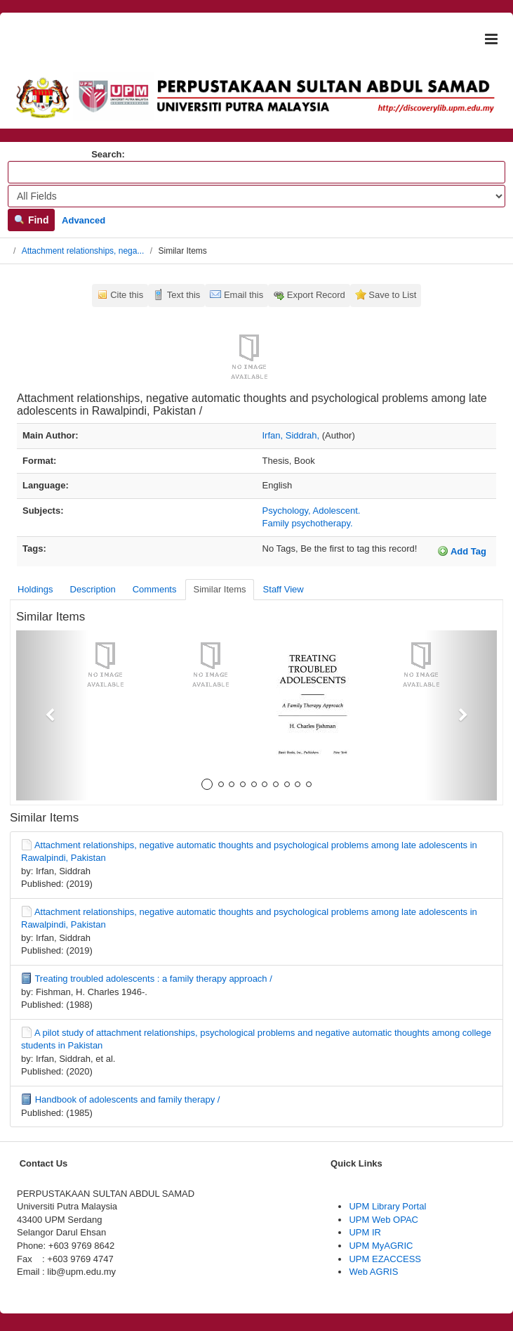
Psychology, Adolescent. (311, 510)
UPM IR (365, 1232)
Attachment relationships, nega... (83, 251)
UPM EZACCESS (385, 1259)
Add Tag (461, 551)
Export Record (316, 295)
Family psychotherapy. (307, 523)
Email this (243, 295)
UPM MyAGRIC (381, 1245)
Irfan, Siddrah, (291, 435)
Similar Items (219, 589)
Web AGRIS (373, 1271)
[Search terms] (256, 172)
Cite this (126, 295)
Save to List (392, 295)
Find (31, 220)
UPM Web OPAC (383, 1219)
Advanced (83, 220)
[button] (52, 715)
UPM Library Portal (387, 1206)
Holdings (35, 589)
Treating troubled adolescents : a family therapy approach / (153, 978)
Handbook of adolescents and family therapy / (127, 1099)
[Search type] (256, 196)
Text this (184, 295)
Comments (155, 589)
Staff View (283, 589)
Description (93, 589)
